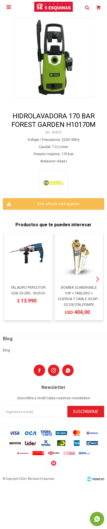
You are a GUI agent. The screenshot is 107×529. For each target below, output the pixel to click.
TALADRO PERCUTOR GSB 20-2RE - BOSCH (28, 290)
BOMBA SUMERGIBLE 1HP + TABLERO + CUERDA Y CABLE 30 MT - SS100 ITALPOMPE (79, 296)
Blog (6, 350)
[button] (97, 279)
